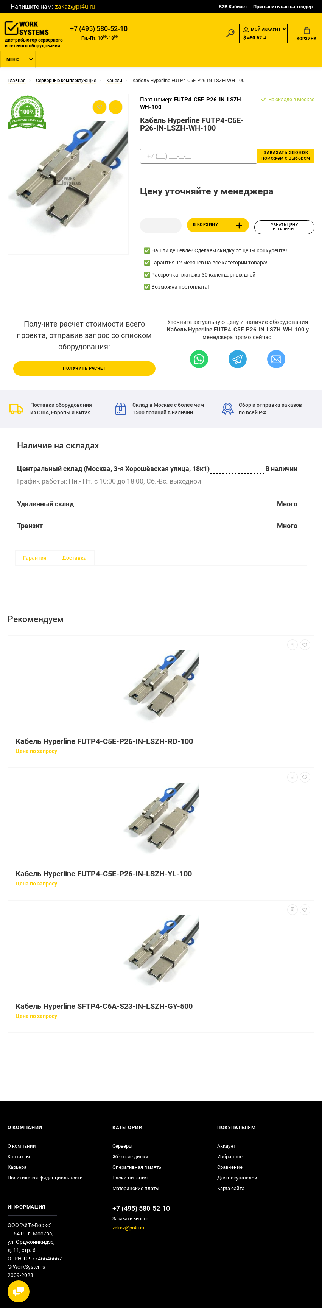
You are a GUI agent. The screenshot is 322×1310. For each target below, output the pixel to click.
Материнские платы (135, 1190)
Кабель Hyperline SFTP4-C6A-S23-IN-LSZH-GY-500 (104, 1008)
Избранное (230, 1158)
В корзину (219, 227)
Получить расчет (84, 370)
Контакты (19, 1158)
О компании (22, 1148)
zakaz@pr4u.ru (75, 6)
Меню (12, 61)
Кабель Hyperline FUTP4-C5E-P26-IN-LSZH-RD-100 (104, 743)
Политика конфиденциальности (45, 1179)
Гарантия (35, 560)
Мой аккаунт (262, 30)
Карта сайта (230, 1190)
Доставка (74, 560)
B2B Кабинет (233, 6)
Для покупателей (237, 1179)
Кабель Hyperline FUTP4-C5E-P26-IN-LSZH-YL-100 (104, 875)
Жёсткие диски (130, 1158)
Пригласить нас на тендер (283, 6)
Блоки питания (130, 1179)
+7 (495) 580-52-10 (99, 29)
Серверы (122, 1148)
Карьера (17, 1169)
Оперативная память (136, 1169)
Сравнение (230, 1169)
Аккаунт (226, 1148)
